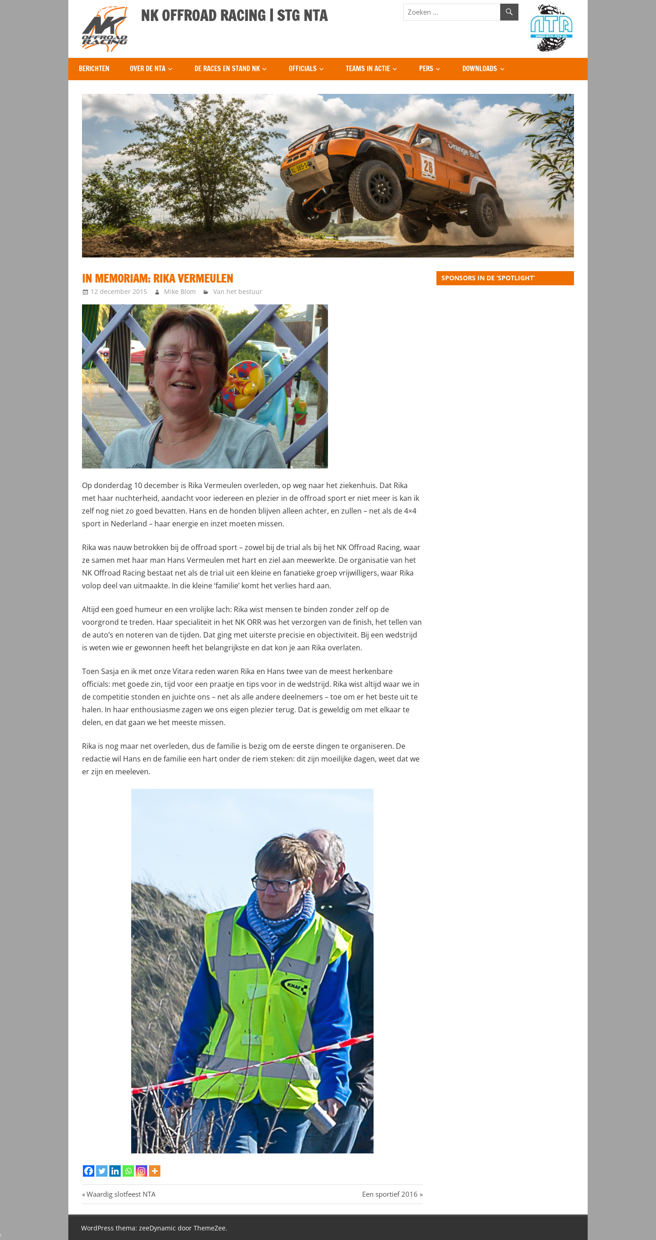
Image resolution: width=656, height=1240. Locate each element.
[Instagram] (141, 1171)
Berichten (94, 68)
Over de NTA (147, 68)
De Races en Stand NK (227, 68)
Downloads (479, 68)
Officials (303, 68)
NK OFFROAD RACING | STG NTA (234, 15)
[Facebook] (88, 1171)
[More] (154, 1171)
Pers (426, 68)
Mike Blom (180, 291)
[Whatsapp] (128, 1171)
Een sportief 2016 (390, 1194)
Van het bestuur (237, 291)
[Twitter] (102, 1171)
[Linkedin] (115, 1171)
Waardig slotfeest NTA (120, 1194)
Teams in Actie (368, 68)
